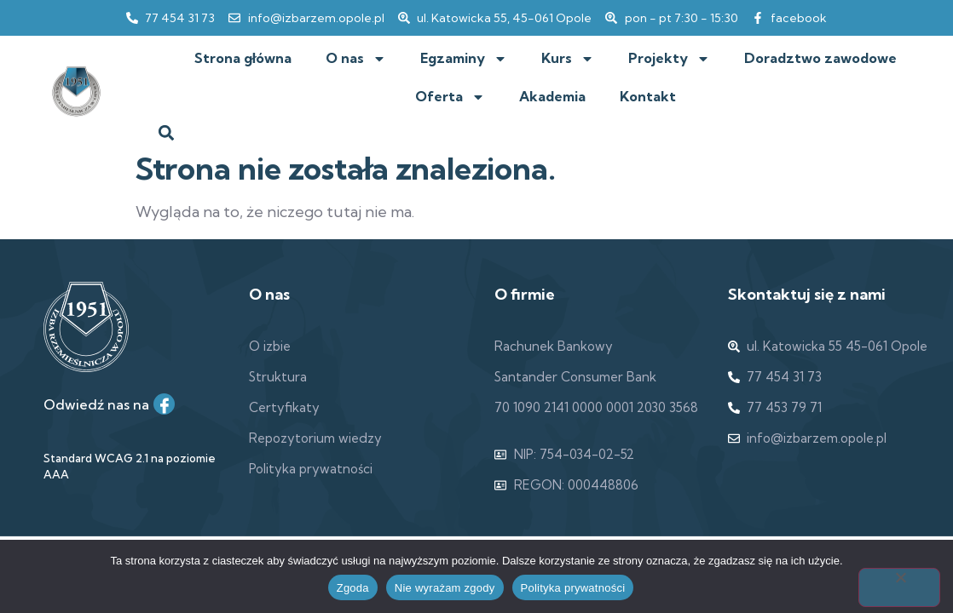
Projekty (669, 58)
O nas (356, 58)
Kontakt (648, 96)
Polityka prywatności (573, 587)
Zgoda (353, 587)
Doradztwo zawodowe (820, 57)
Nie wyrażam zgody (445, 587)
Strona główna (243, 57)
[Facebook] (164, 404)
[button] (167, 132)
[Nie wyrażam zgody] (899, 587)
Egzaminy (463, 58)
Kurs (567, 58)
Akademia (552, 96)
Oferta (450, 97)
